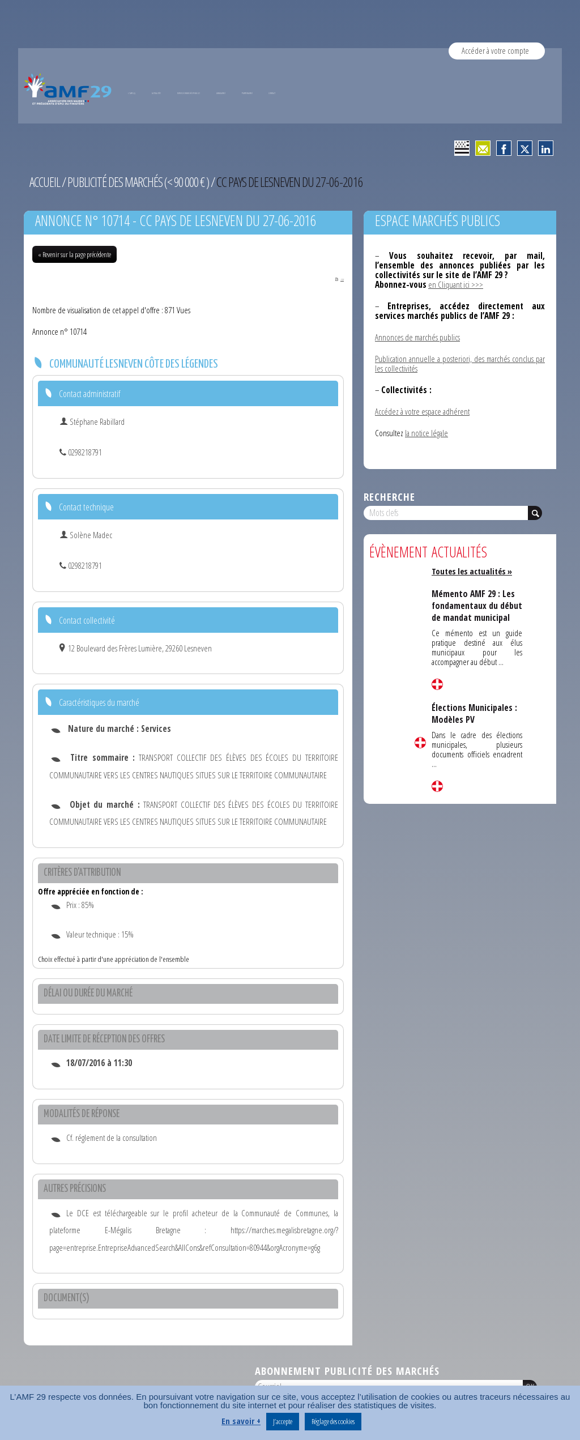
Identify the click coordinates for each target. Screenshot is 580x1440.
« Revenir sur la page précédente (74, 254)
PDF (334, 278)
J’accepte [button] (282, 1421)
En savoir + (241, 1420)
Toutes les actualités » (474, 571)
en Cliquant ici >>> (455, 284)
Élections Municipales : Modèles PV (475, 724)
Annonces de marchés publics (417, 337)
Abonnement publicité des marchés (347, 1371)
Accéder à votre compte (495, 50)
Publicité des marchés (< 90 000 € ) (142, 182)
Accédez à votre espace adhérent (422, 411)
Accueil (45, 182)
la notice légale (426, 432)
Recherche (389, 496)
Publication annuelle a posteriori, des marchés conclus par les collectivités (460, 363)
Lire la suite (420, 742)
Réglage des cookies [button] (333, 1421)
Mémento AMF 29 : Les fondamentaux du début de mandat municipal (474, 610)
